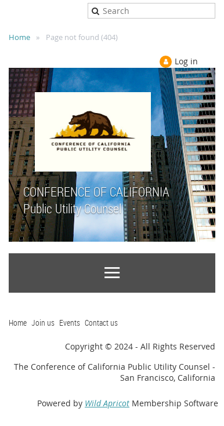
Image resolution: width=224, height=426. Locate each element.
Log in (186, 61)
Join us (43, 322)
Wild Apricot (107, 403)
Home (19, 37)
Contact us (101, 322)
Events (69, 322)
